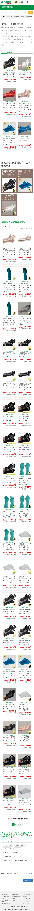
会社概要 (25, 896)
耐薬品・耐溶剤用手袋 (26, 16)
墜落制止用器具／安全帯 (20, 860)
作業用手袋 (16, 16)
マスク (19, 856)
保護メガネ (6, 852)
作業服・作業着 (20, 845)
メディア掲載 (26, 901)
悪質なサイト (5, 901)
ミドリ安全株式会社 (27, 894)
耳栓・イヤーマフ (8, 856)
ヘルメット (17, 849)
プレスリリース (26, 903)
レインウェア (7, 849)
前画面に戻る (27, 880)
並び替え (5, 226)
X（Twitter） (15, 901)
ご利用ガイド (5, 894)
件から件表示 (26, 228)
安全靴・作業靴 (7, 845)
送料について (15, 894)
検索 (30, 12)
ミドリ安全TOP (7, 16)
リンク (13, 900)
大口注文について (6, 903)
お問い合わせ (5, 900)
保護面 (15, 852)
